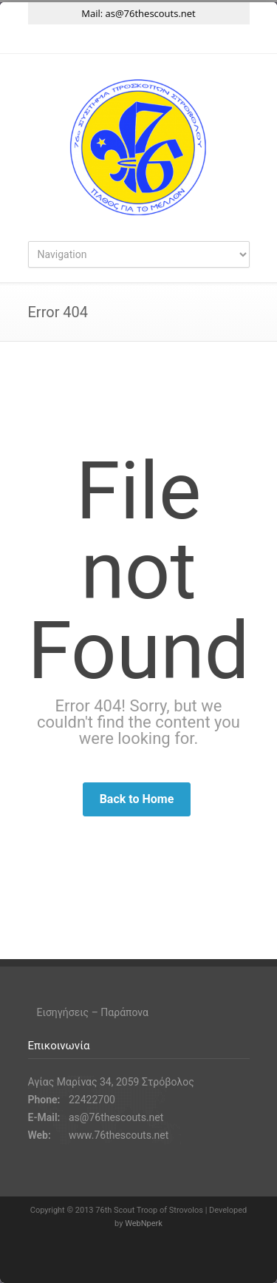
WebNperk (144, 1223)
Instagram (139, 39)
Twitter (80, 39)
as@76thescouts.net (151, 13)
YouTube (168, 39)
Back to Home (137, 799)
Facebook (109, 39)
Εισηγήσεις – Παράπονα (92, 1012)
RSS (198, 39)
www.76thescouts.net (118, 1135)
